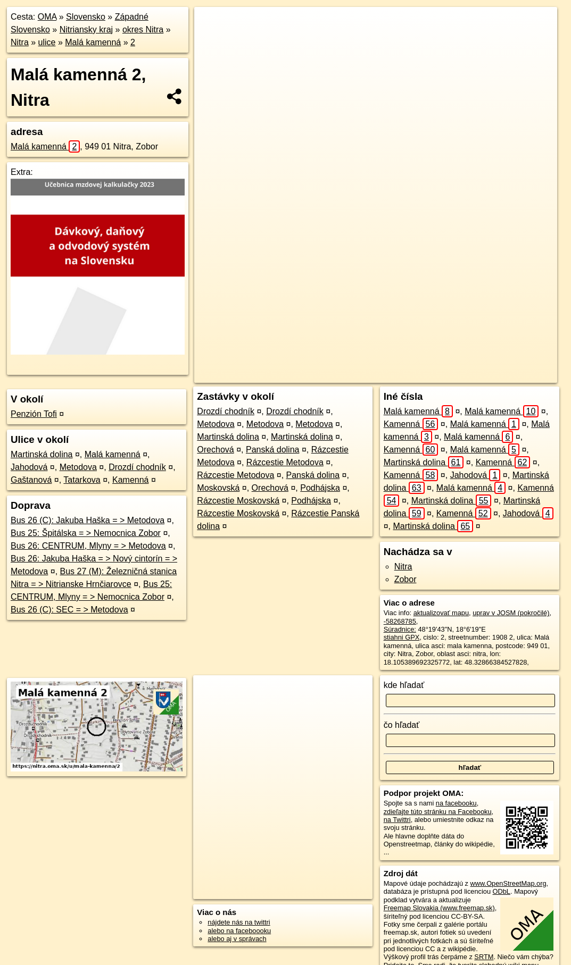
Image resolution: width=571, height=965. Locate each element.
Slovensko (85, 16)
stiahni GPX (402, 637)
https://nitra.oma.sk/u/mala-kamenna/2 (501, 375)
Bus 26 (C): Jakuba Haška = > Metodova (87, 520)
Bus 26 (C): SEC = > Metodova (69, 609)
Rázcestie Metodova (285, 462)
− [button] (212, 41)
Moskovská (218, 487)
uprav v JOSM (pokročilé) (511, 613)
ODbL (501, 891)
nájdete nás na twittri (239, 922)
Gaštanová (31, 479)
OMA (47, 16)
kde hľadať (404, 685)
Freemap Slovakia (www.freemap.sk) (439, 908)
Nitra (20, 42)
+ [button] (212, 25)
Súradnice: (400, 629)
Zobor (405, 579)
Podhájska (320, 487)
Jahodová (29, 467)
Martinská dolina (42, 454)
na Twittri (397, 820)
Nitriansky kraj (86, 29)
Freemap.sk (412, 375)
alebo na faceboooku (239, 931)
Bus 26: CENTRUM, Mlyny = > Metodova (88, 545)
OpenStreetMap (357, 375)
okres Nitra (142, 29)
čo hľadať (402, 724)
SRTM (483, 957)
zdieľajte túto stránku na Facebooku (438, 812)
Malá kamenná (93, 42)
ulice (47, 42)
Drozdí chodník (137, 467)
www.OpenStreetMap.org (508, 883)
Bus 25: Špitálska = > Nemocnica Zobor (86, 533)
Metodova (78, 467)
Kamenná (130, 479)
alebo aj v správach (237, 939)
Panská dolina (273, 449)
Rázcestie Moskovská (238, 500)
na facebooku (456, 803)
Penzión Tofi (34, 413)
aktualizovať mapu (441, 613)
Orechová (215, 449)
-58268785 (400, 621)
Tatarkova (81, 479)
